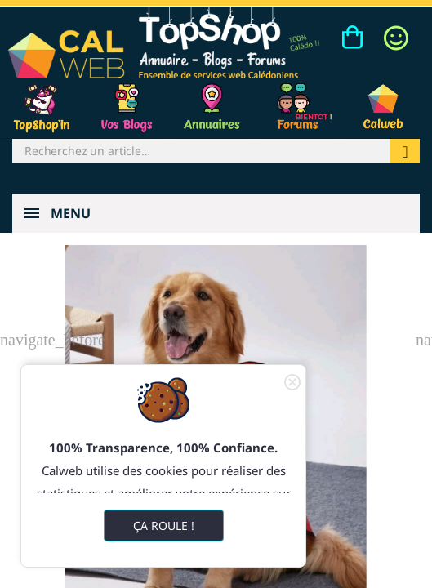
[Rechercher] (201, 151)
